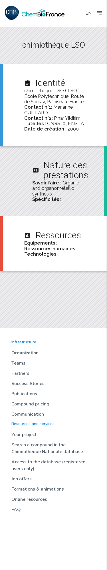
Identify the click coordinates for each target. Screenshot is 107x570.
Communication (27, 414)
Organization (25, 353)
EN (88, 13)
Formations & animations (37, 489)
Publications (24, 394)
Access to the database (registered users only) (48, 465)
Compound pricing (30, 404)
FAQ (16, 509)
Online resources (29, 499)
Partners (20, 373)
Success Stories (28, 383)
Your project (24, 435)
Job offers (21, 479)
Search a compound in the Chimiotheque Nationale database (47, 448)
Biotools (18, 543)
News (16, 524)
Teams (18, 363)
